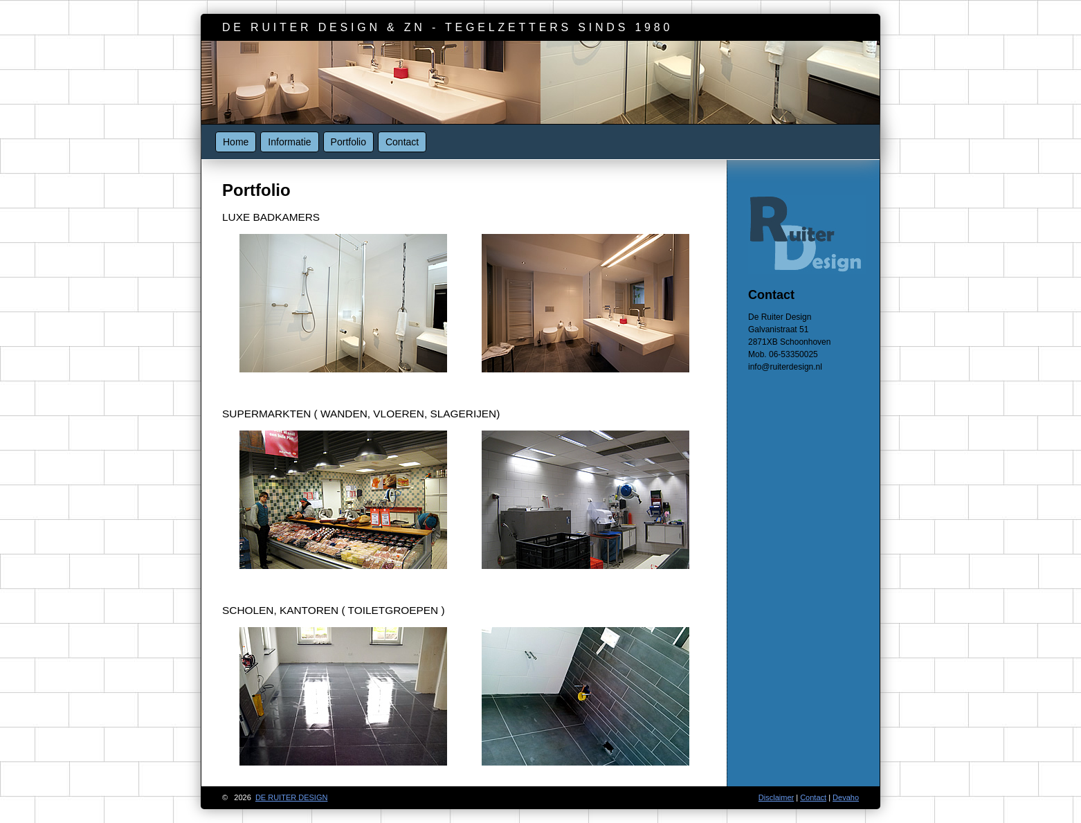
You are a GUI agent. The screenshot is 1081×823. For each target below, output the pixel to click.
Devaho (846, 797)
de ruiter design (291, 797)
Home (235, 141)
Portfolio (348, 141)
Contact (402, 141)
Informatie (289, 141)
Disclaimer (776, 797)
